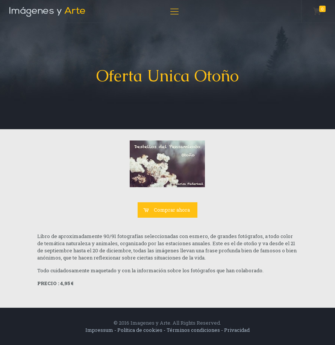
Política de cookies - (142, 330)
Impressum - (101, 330)
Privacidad (237, 330)
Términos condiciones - (195, 330)
